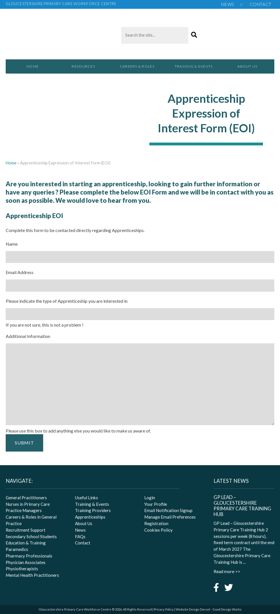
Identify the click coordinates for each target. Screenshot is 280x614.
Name (12, 244)
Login (149, 497)
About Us (247, 66)
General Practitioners (26, 497)
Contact (260, 4)
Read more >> (227, 571)
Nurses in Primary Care (28, 504)
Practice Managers (24, 510)
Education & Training (26, 542)
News (227, 4)
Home (32, 66)
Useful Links (86, 497)
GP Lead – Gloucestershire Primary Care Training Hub (242, 505)
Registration (156, 523)
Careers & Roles (140, 69)
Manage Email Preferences (170, 516)
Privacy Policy (164, 609)
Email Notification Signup (168, 510)
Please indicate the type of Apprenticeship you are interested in (67, 301)
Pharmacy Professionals (29, 555)
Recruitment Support (25, 529)
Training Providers (93, 510)
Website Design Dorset (193, 609)
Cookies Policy (158, 529)
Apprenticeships (90, 516)
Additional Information (28, 336)
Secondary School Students (31, 536)
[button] (194, 35)
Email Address (20, 272)
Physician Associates (25, 562)
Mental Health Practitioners (32, 575)
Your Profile (155, 504)
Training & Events (194, 66)
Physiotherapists (22, 568)
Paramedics (17, 549)
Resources (86, 69)
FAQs (80, 536)
